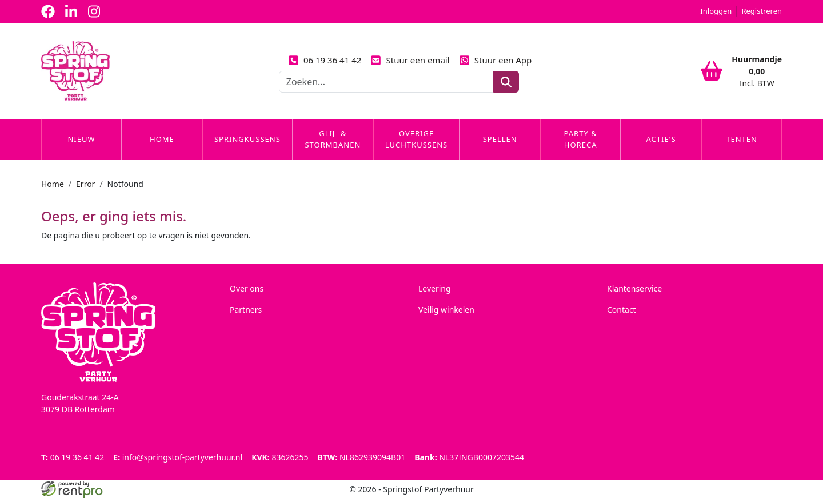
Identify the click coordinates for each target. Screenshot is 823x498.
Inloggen (716, 11)
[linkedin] (71, 11)
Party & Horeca (580, 139)
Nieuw (81, 139)
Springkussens (247, 139)
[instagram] (94, 11)
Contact (621, 309)
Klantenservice (634, 288)
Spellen (500, 139)
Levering (434, 288)
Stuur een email (409, 60)
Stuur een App (495, 60)
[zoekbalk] (386, 82)
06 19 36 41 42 (325, 60)
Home (162, 139)
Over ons (246, 288)
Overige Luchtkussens (416, 139)
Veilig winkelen (446, 309)
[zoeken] (506, 82)
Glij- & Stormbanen (333, 139)
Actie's (661, 139)
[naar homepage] (75, 70)
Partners (246, 309)
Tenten (741, 139)
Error (85, 183)
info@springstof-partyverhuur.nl (177, 457)
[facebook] (48, 11)
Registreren (761, 11)
